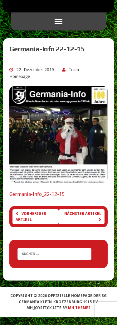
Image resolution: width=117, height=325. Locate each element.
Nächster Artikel (82, 216)
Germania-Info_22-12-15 (37, 194)
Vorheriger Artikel (31, 216)
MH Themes (79, 308)
